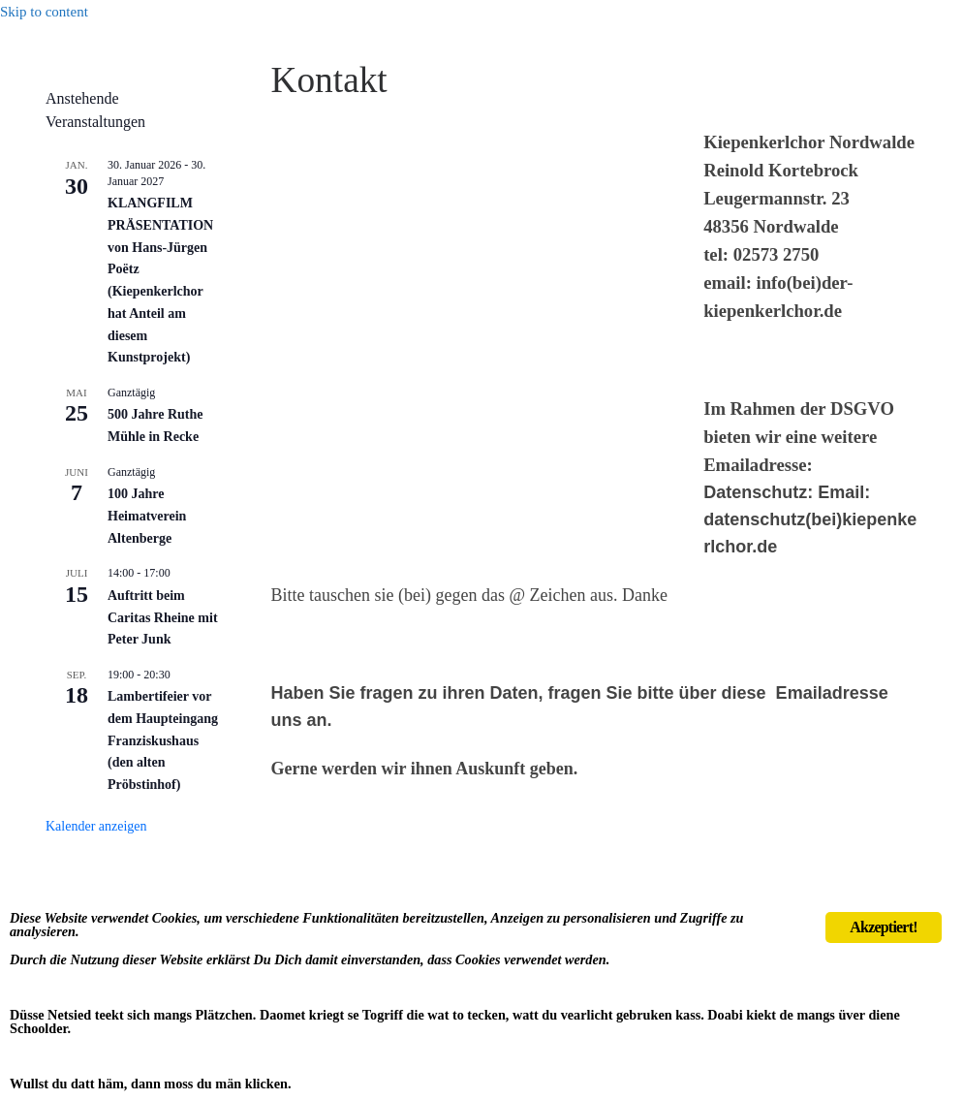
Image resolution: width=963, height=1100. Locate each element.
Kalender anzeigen (96, 826)
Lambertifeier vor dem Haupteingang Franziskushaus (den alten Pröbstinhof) (163, 740)
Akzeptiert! (883, 891)
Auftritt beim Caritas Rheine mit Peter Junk (163, 617)
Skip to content (44, 11)
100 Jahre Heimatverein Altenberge (147, 516)
